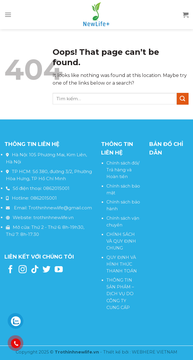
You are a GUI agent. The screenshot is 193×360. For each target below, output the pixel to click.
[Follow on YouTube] (59, 269)
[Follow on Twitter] (47, 269)
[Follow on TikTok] (35, 269)
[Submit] (183, 98)
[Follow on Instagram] (23, 269)
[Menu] (8, 14)
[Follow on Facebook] (10, 269)
